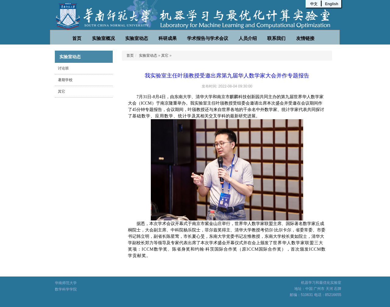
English (331, 4)
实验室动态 (136, 38)
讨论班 (63, 68)
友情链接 (305, 38)
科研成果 (167, 38)
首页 (76, 38)
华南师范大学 (66, 283)
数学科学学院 (66, 289)
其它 (61, 91)
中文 (313, 4)
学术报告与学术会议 (207, 38)
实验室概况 (103, 38)
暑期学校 (65, 80)
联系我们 (276, 38)
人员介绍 (248, 38)
